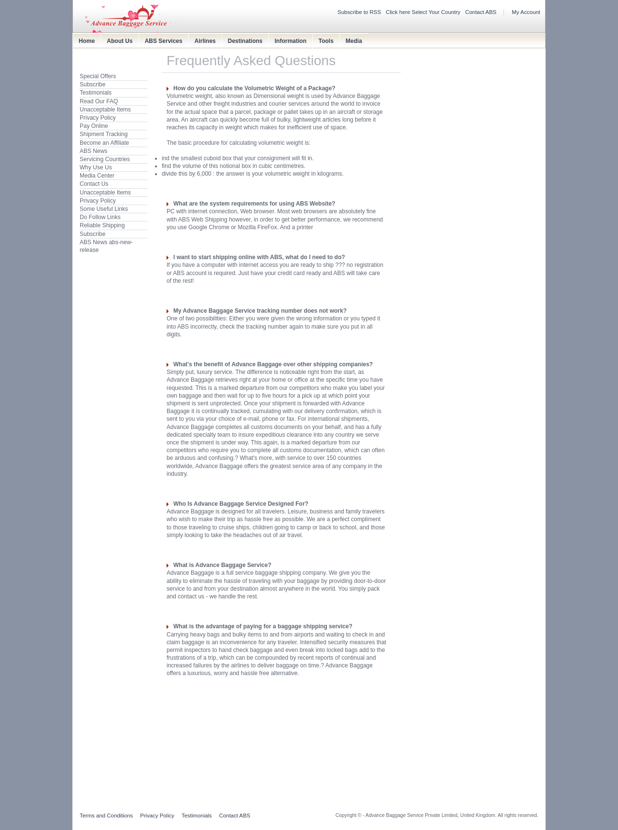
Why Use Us (96, 167)
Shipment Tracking (103, 134)
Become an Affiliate (104, 142)
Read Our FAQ (99, 101)
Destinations (245, 41)
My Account (526, 12)
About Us (119, 41)
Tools (326, 41)
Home (87, 41)
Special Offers (98, 76)
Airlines (205, 41)
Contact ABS (481, 12)
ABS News (93, 151)
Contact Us (94, 183)
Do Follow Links (100, 217)
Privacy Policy (98, 117)
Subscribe (92, 84)
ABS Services (164, 41)
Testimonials (96, 92)
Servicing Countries (105, 159)
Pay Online (94, 126)
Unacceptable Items (105, 109)
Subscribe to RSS (359, 12)
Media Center (97, 175)
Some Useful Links (104, 209)
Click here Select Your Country (423, 12)
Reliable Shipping (102, 225)
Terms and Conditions (106, 815)
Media (354, 41)
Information (291, 41)
